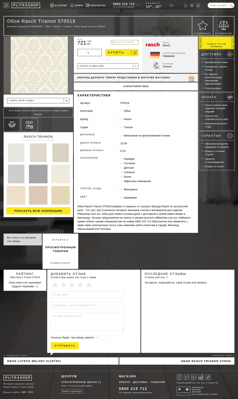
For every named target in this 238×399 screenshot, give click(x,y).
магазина (133, 210)
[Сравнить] (192, 5)
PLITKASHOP (18, 377)
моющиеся (131, 189)
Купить (122, 53)
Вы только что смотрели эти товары (21, 239)
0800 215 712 (124, 4)
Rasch (128, 119)
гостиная (129, 163)
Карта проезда (72, 391)
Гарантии (217, 135)
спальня (129, 172)
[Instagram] (201, 377)
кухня (127, 176)
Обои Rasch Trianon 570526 (206, 361)
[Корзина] (198, 5)
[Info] (76, 5)
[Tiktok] (208, 377)
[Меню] (6, 5)
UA (171, 5)
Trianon (128, 127)
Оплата (217, 97)
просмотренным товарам (60, 249)
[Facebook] (179, 377)
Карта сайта (11, 387)
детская (129, 167)
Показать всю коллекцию (38, 210)
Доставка (217, 54)
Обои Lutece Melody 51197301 (34, 361)
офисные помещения (137, 181)
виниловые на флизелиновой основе (147, 135)
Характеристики (136, 86)
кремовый (130, 197)
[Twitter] (186, 377)
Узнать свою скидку (38, 100)
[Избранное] (185, 5)
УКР (23, 392)
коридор (129, 158)
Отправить (64, 345)
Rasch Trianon (38, 136)
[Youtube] (193, 377)
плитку (127, 217)
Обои (127, 110)
